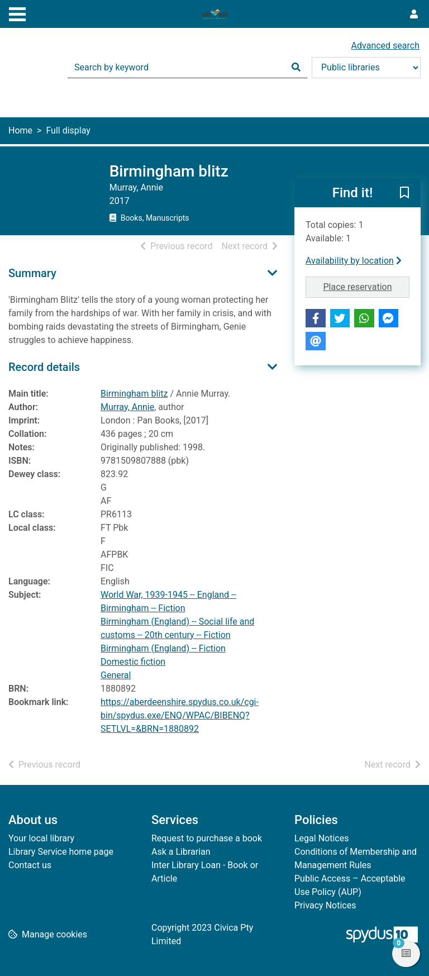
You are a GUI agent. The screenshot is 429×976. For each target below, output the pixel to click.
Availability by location (354, 260)
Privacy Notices (325, 905)
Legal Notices (321, 838)
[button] (404, 193)
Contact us (29, 865)
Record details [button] (44, 367)
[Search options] (366, 67)
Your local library (41, 838)
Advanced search (385, 45)
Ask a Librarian (181, 851)
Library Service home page (60, 851)
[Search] (296, 67)
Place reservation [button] (366, 286)
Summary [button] (32, 273)
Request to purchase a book (206, 838)
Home (20, 130)
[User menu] (414, 14)
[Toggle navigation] (17, 12)
